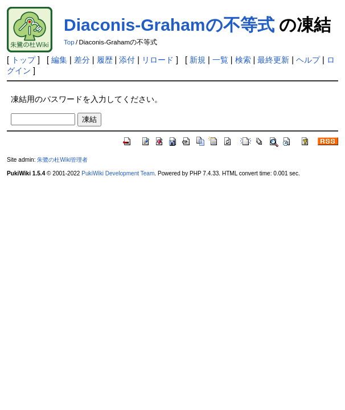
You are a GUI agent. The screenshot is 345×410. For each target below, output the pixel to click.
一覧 (220, 59)
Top (69, 42)
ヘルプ (308, 59)
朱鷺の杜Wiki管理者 (62, 160)
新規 (198, 59)
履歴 (105, 59)
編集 (59, 59)
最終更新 (273, 59)
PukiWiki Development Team (117, 173)
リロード (158, 59)
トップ (23, 59)
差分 (82, 59)
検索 (243, 59)
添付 (127, 59)
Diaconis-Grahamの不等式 (169, 24)
